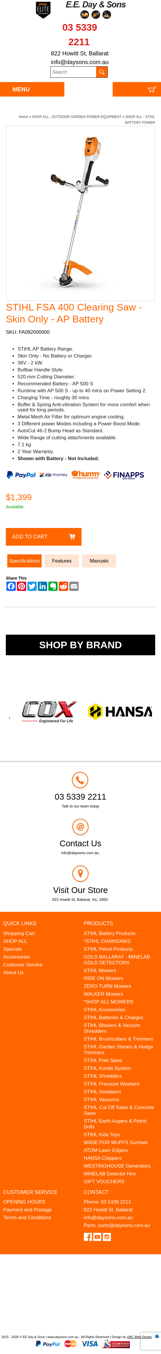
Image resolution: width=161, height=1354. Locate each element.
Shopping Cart (19, 933)
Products (98, 923)
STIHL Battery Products (110, 933)
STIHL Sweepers (102, 1092)
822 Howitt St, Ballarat (80, 53)
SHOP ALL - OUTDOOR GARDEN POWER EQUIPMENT (76, 117)
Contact (96, 1192)
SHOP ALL (15, 941)
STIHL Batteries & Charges (113, 1017)
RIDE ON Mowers (103, 978)
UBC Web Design (139, 1337)
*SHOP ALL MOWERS (109, 1002)
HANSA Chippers (103, 1158)
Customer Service (23, 965)
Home (23, 117)
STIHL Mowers (100, 970)
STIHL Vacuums (101, 1099)
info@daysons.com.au (80, 62)
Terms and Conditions (27, 1217)
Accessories (16, 957)
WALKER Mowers (103, 994)
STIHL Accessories (104, 1009)
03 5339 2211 (116, 1202)
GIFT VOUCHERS (104, 1181)
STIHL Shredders (103, 1076)
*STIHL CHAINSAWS (107, 941)
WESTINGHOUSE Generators (117, 1166)
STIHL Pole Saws (103, 1060)
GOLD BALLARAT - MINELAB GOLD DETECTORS (117, 959)
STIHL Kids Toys (102, 1134)
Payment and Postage (27, 1210)
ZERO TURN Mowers (107, 986)
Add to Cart (29, 537)
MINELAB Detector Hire (110, 1174)
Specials (12, 949)
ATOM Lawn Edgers (106, 1150)
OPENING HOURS (24, 1202)
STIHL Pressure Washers (111, 1084)
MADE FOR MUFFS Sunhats (116, 1142)
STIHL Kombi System (107, 1068)
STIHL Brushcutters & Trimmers (118, 1039)
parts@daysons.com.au (124, 1225)
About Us (13, 972)
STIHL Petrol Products (108, 949)
